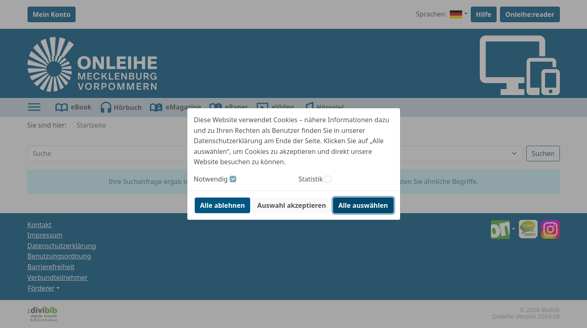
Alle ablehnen (222, 205)
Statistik (311, 179)
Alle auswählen (363, 205)
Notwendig (211, 179)
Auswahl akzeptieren (291, 205)
